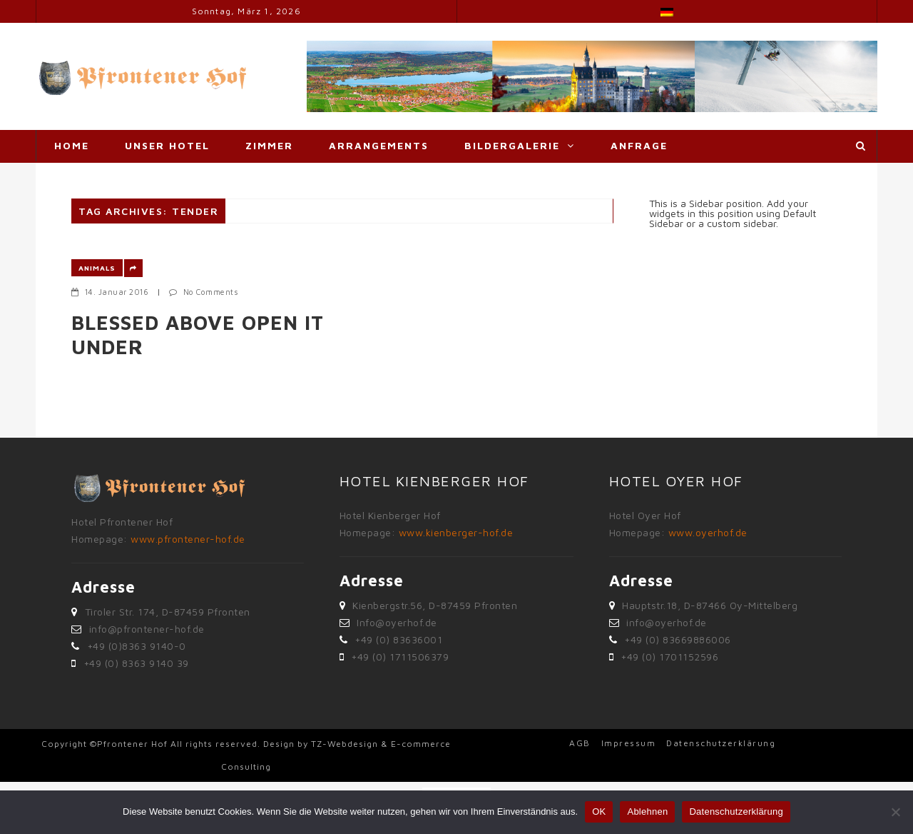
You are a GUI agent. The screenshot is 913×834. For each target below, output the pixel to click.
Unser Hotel (167, 145)
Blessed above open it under (197, 334)
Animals (97, 267)
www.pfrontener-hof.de (188, 539)
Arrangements (379, 145)
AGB (580, 743)
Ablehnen (647, 811)
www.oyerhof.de (708, 532)
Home (71, 145)
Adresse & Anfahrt (118, 177)
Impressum (628, 743)
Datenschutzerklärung (720, 743)
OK (599, 811)
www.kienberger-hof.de (456, 532)
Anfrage (639, 145)
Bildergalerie (512, 145)
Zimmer (269, 145)
